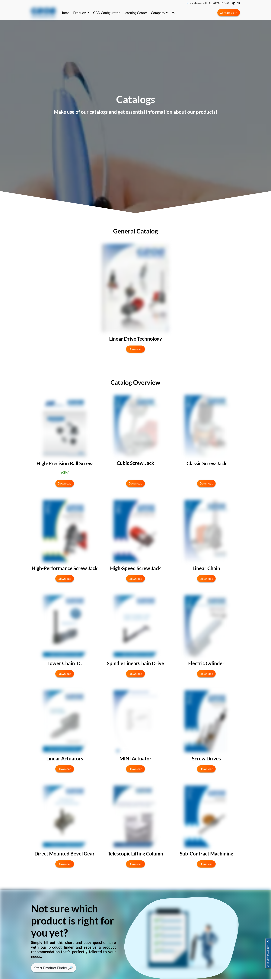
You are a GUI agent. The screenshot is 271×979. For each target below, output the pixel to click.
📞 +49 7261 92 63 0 (219, 3)
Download (135, 349)
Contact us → (229, 12)
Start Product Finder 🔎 (53, 967)
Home (64, 13)
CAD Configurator (106, 13)
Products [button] (80, 13)
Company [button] (158, 13)
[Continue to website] (43, 12)
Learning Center (135, 13)
